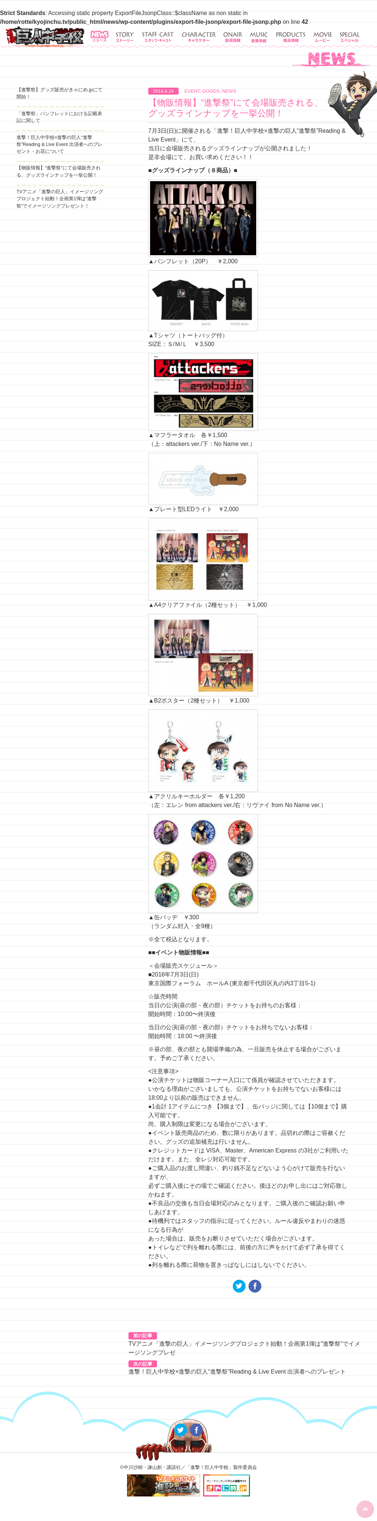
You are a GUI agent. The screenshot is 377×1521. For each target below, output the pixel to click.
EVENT (191, 91)
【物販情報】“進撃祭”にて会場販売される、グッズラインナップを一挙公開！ (235, 108)
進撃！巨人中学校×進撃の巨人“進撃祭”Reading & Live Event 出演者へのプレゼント (237, 1371)
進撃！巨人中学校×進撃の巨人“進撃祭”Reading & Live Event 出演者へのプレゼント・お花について (59, 144)
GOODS (211, 91)
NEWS (229, 91)
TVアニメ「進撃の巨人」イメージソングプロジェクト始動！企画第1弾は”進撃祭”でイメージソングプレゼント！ (59, 198)
